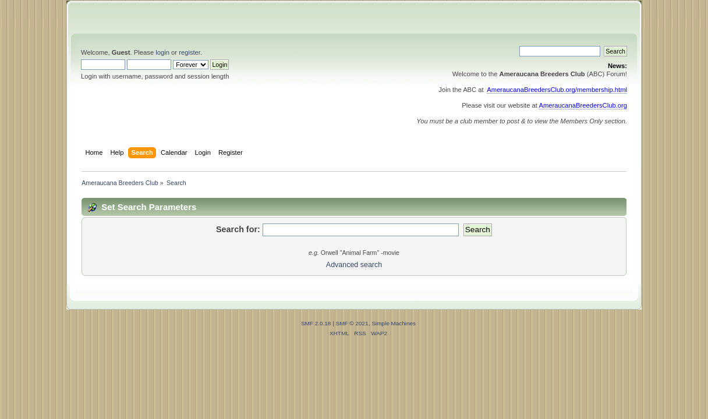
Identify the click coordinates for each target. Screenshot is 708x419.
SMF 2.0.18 (316, 323)
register (189, 52)
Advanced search (354, 265)
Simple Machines (393, 323)
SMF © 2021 (352, 323)
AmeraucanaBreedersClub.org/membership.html (557, 89)
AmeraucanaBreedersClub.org (583, 105)
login (162, 52)
